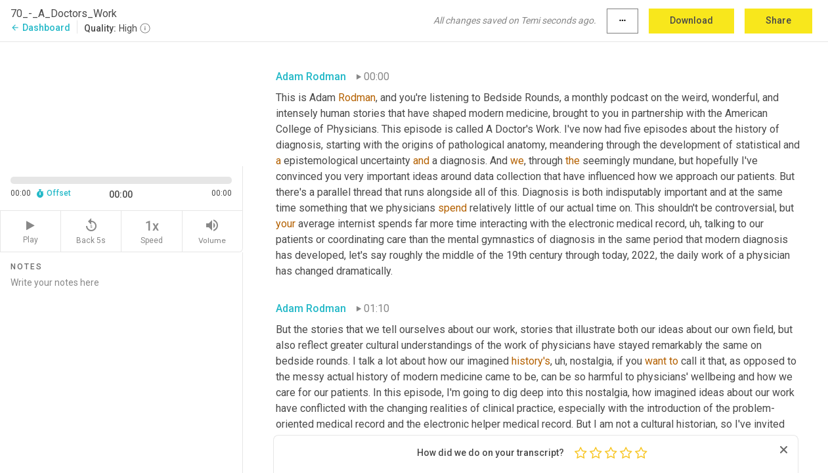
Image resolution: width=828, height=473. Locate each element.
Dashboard (40, 27)
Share (778, 20)
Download (691, 20)
